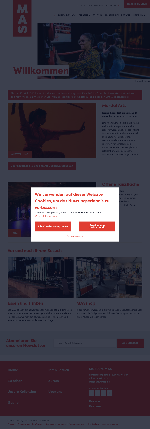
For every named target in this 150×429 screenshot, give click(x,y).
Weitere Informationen (46, 216)
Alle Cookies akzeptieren (53, 226)
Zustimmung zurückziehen (97, 226)
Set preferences (75, 236)
